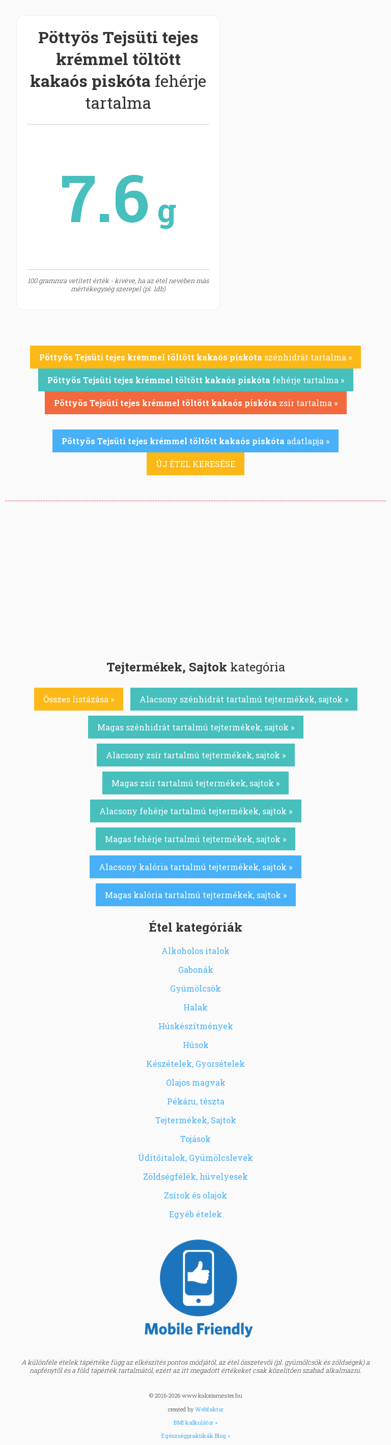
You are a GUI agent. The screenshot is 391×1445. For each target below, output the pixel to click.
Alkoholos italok (195, 950)
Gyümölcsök (195, 988)
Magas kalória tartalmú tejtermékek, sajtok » (196, 894)
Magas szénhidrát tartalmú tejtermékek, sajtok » (195, 727)
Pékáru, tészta (196, 1101)
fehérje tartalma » (195, 380)
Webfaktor (209, 1409)
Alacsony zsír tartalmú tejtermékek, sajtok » (196, 755)
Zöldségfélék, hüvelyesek (195, 1176)
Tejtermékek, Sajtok (195, 1120)
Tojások (195, 1138)
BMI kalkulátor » (195, 1422)
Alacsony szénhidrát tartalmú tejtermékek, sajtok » (243, 699)
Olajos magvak (196, 1082)
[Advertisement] (195, 577)
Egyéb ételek (195, 1214)
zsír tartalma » (196, 402)
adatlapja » (195, 441)
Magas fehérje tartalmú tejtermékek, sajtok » (195, 839)
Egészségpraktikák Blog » (195, 1435)
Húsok (196, 1044)
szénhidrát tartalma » (195, 357)
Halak (195, 1007)
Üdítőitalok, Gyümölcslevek (195, 1157)
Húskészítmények (195, 1026)
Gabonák (195, 969)
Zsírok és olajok (195, 1195)
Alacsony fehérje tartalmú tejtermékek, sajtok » (195, 811)
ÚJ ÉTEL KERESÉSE (195, 463)
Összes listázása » (78, 699)
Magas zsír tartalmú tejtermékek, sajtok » (195, 783)
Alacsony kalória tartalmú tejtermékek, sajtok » (195, 867)
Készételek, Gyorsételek (195, 1063)
